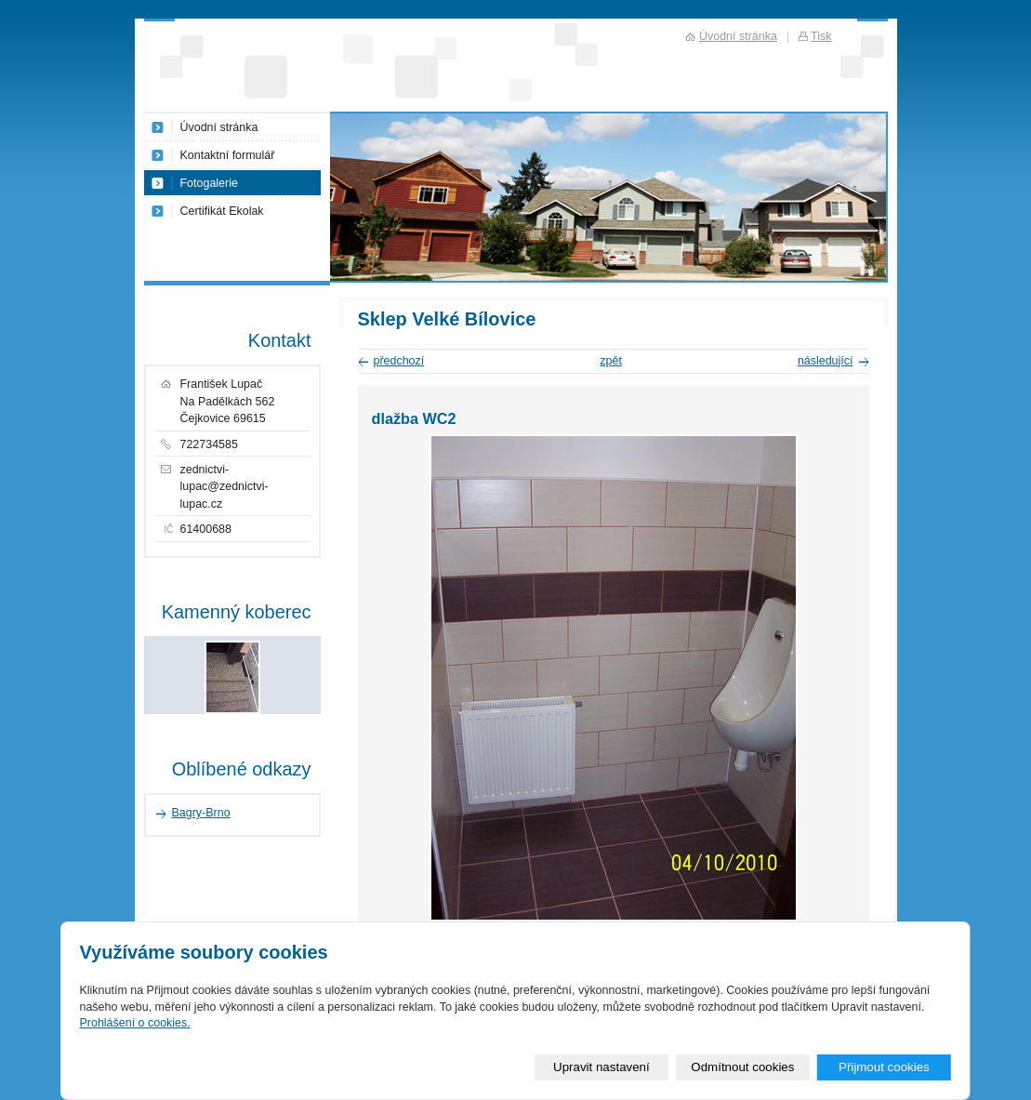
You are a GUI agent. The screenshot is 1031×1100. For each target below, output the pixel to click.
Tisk (821, 36)
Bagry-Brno (201, 812)
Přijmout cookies (884, 1067)
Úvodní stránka (219, 127)
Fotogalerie (209, 183)
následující (825, 360)
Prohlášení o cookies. (134, 1022)
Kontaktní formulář (227, 155)
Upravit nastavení (601, 1067)
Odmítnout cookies (742, 1067)
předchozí (399, 360)
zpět (611, 360)
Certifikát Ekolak (222, 211)
